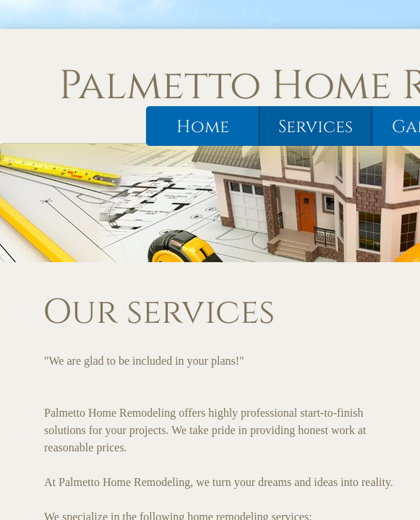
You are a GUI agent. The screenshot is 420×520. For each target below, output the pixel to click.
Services (315, 127)
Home (202, 127)
